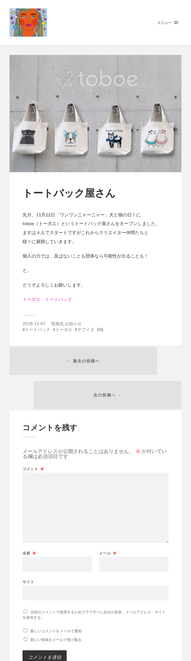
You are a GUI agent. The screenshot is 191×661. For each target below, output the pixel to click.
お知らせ (73, 323)
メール (108, 527)
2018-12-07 (34, 323)
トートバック (37, 329)
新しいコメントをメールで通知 (56, 604)
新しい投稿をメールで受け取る (56, 613)
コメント (33, 442)
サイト (28, 555)
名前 (29, 527)
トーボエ (63, 329)
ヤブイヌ (85, 329)
